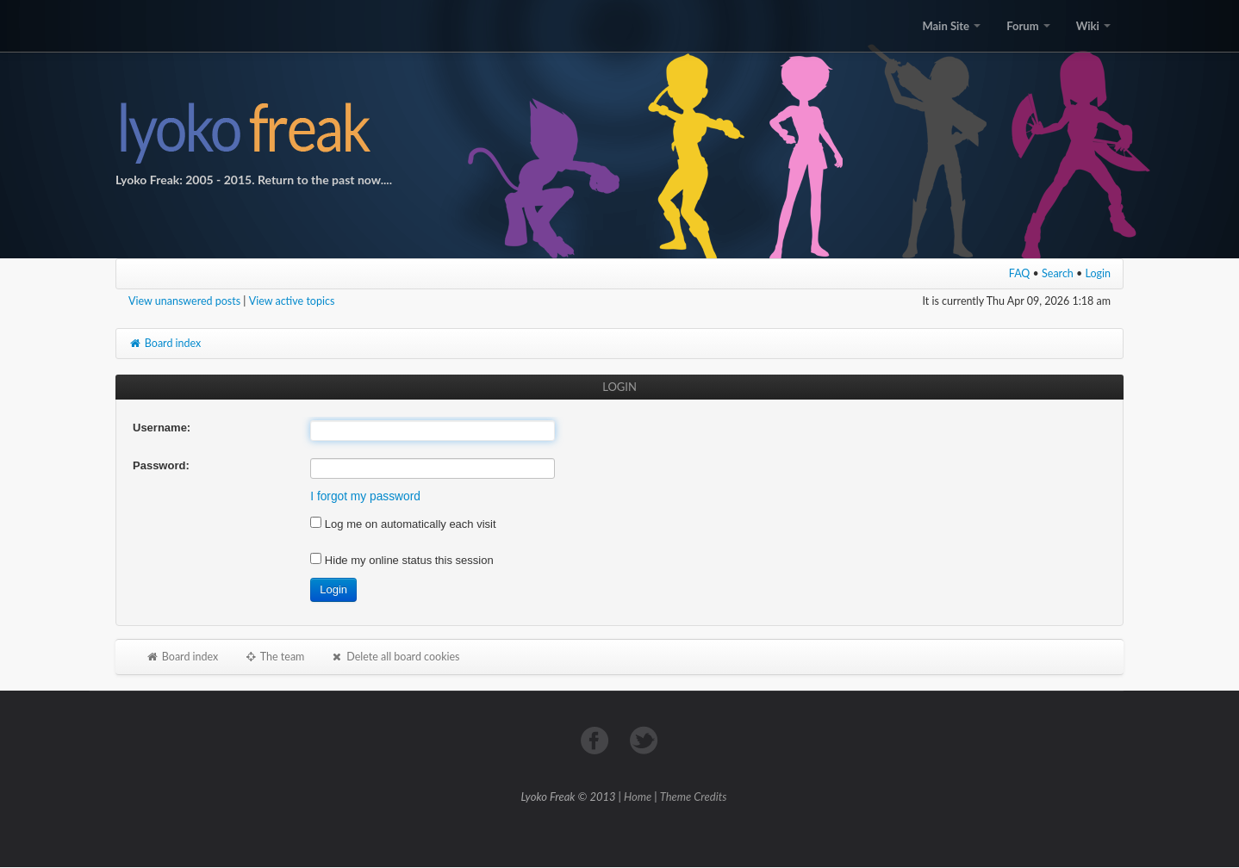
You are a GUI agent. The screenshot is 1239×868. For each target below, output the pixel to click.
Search (1058, 273)
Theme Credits (693, 796)
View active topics (292, 300)
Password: (161, 465)
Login (1098, 273)
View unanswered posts (184, 300)
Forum (1027, 26)
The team (274, 656)
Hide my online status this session (401, 560)
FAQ (1019, 273)
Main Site (951, 26)
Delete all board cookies (394, 656)
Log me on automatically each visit (402, 524)
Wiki (1093, 26)
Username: (161, 427)
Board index (164, 343)
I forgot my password (365, 496)
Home (637, 796)
